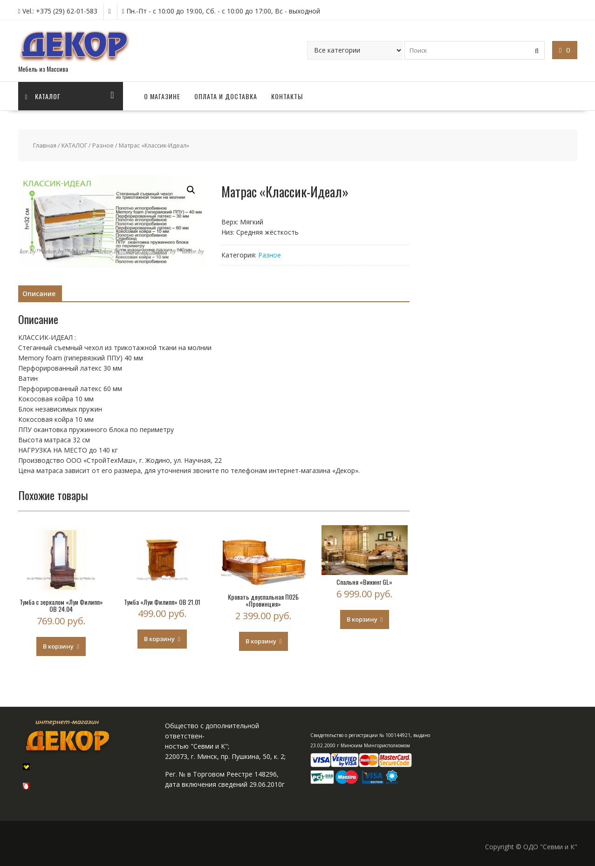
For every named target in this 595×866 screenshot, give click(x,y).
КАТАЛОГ (74, 145)
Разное (103, 145)
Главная (44, 145)
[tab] (39, 293)
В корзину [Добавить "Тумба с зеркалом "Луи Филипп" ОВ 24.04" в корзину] (58, 646)
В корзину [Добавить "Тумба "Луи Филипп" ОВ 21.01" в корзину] (159, 639)
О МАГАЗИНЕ (162, 96)
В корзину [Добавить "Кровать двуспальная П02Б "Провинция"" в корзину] (261, 641)
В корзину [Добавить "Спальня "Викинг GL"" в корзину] (362, 619)
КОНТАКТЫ (287, 96)
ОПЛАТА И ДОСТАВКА (225, 96)
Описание (38, 293)
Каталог (43, 96)
